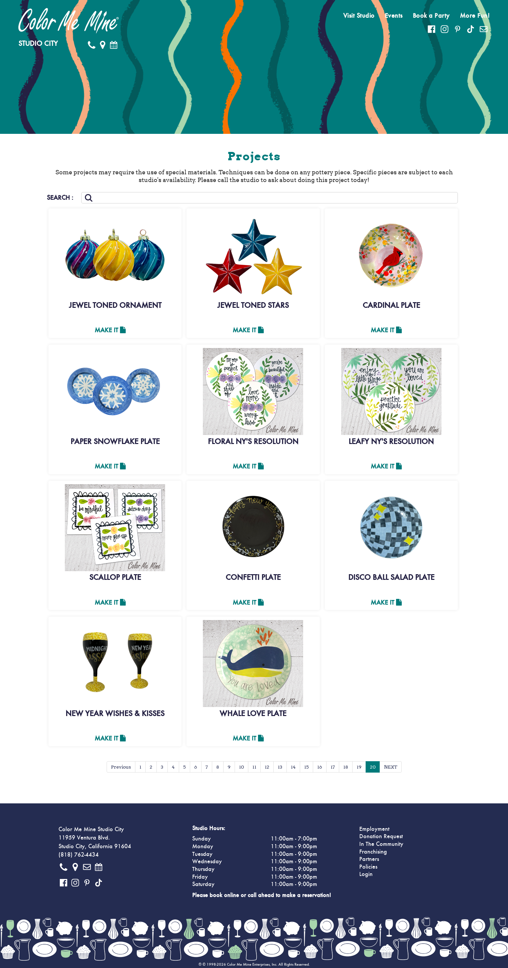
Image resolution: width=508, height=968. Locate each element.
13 (280, 767)
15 (306, 767)
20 (373, 767)
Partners (369, 859)
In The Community (381, 844)
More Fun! (475, 15)
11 (254, 767)
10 (241, 767)
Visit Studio (359, 15)
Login (366, 874)
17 (333, 767)
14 (293, 767)
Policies (368, 867)
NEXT (390, 767)
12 (267, 767)
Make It (110, 330)
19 (359, 767)
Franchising (373, 852)
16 (319, 767)
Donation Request (381, 836)
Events (394, 15)
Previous (121, 767)
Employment (374, 829)
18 (345, 767)
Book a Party (431, 15)
